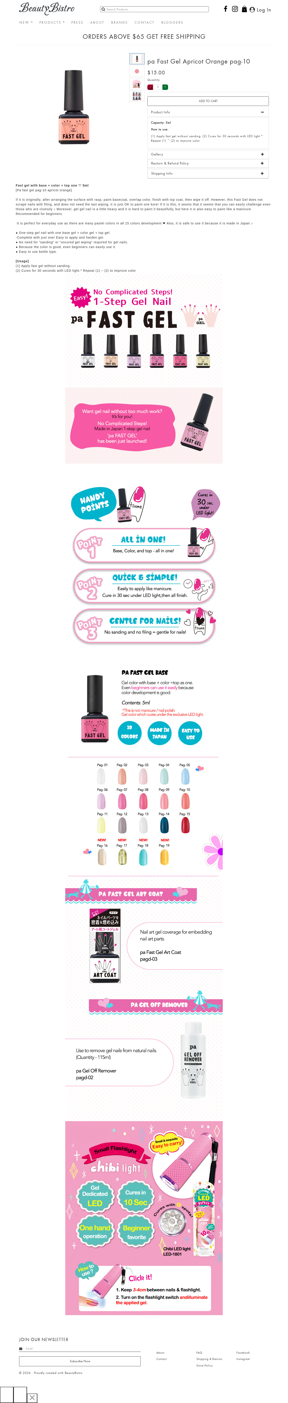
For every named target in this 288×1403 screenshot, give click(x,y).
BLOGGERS (172, 23)
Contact (161, 1359)
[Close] (32, 1398)
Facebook (243, 1353)
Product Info (160, 112)
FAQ (199, 1353)
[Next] (20, 1395)
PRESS (77, 23)
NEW (26, 23)
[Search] (154, 9)
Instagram (243, 1359)
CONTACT (145, 23)
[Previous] (7, 1395)
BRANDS (119, 23)
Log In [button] (260, 10)
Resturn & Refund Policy (170, 163)
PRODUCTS (52, 23)
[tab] (208, 154)
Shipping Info (162, 173)
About (160, 1353)
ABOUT (97, 23)
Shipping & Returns (209, 1359)
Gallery (157, 154)
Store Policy (204, 1365)
